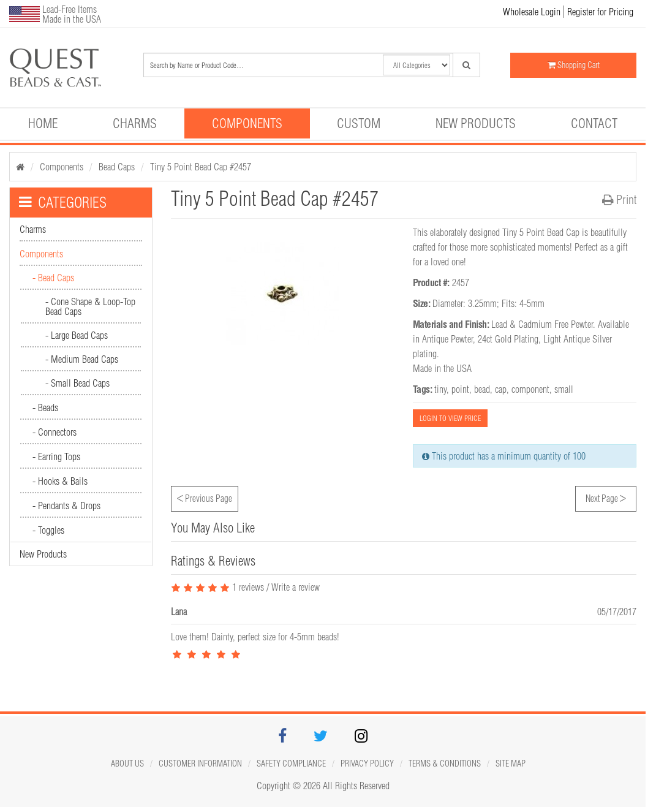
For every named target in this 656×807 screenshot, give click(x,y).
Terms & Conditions (445, 763)
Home (43, 123)
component (530, 389)
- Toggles (48, 530)
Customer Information (200, 763)
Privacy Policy (367, 763)
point (460, 389)
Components (247, 123)
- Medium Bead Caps (81, 359)
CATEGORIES (63, 202)
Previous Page (204, 497)
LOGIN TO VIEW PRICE (450, 418)
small (563, 389)
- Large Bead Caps (76, 335)
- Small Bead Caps (77, 383)
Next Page (606, 497)
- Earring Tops (56, 456)
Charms (135, 123)
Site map (511, 763)
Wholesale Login (531, 12)
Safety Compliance (291, 763)
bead (482, 389)
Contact (594, 123)
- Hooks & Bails (60, 481)
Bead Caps (117, 167)
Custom (358, 123)
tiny (440, 389)
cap (501, 389)
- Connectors (54, 432)
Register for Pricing (600, 12)
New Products (475, 123)
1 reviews (217, 587)
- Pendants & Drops (66, 505)
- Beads (45, 407)
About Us (127, 763)
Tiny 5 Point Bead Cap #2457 (200, 167)
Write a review (295, 587)
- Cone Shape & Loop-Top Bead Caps (90, 306)
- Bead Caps (53, 277)
